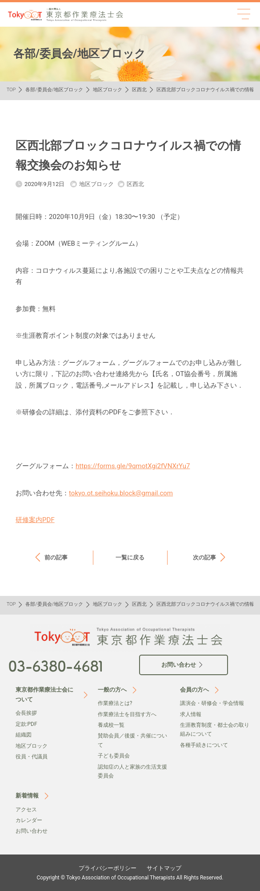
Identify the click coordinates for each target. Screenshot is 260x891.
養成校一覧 (111, 725)
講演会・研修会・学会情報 (212, 703)
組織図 (24, 735)
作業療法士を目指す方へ (127, 714)
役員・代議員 (32, 756)
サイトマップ (164, 868)
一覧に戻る (130, 557)
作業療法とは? (115, 703)
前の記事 (56, 557)
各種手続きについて (204, 745)
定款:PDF (26, 724)
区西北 (139, 90)
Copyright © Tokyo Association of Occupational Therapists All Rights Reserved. (130, 878)
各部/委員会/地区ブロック (54, 90)
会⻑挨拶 (26, 713)
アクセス (26, 809)
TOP (11, 90)
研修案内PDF (35, 520)
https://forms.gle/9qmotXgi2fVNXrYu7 (133, 466)
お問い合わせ (32, 831)
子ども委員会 (114, 756)
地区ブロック (107, 90)
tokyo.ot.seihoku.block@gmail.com (121, 493)
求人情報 (190, 714)
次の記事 (204, 557)
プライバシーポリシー (107, 868)
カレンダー (29, 820)
